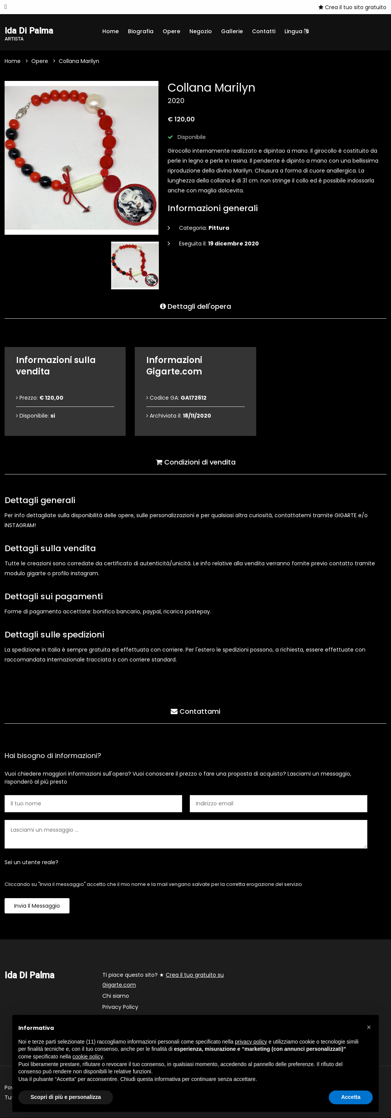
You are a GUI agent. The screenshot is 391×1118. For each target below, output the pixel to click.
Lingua (296, 31)
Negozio (200, 31)
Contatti (263, 31)
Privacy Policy (120, 1007)
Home (110, 31)
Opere (171, 31)
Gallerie (232, 31)
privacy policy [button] (251, 1042)
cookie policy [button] (88, 1056)
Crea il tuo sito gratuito (352, 7)
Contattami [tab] (195, 711)
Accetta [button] (350, 1097)
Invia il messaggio (37, 906)
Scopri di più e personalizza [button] (66, 1097)
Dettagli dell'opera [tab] (195, 306)
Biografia (140, 31)
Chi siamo (115, 996)
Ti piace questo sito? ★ (163, 980)
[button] (369, 1027)
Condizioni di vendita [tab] (196, 461)
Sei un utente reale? (31, 862)
